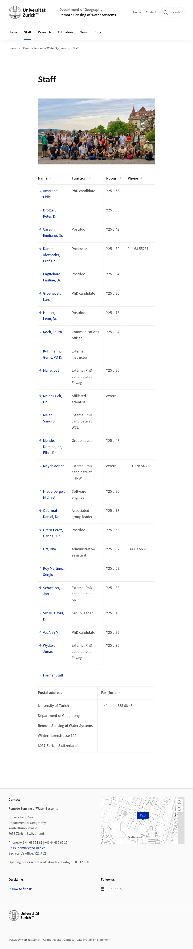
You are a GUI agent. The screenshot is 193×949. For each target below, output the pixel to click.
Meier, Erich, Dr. (52, 399)
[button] (179, 802)
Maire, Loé (51, 370)
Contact (151, 12)
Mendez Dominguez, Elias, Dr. (52, 447)
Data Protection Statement (93, 940)
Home (137, 12)
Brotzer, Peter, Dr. (50, 213)
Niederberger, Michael (54, 494)
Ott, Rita (49, 549)
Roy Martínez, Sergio (53, 571)
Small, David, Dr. (53, 616)
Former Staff (53, 675)
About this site (52, 940)
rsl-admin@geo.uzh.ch (29, 848)
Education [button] (65, 32)
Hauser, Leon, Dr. (50, 316)
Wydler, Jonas (49, 648)
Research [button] (44, 32)
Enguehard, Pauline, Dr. (52, 277)
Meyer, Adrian (53, 466)
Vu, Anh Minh (53, 632)
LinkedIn (111, 889)
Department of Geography (80, 9)
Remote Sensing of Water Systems (87, 15)
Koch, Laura (52, 332)
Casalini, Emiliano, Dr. (53, 232)
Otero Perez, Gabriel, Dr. (53, 533)
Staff (27, 32)
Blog (97, 32)
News (84, 32)
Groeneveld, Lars (52, 296)
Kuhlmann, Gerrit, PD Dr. (53, 354)
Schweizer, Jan (51, 591)
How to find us (22, 889)
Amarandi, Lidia (51, 194)
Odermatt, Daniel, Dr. (51, 513)
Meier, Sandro (49, 418)
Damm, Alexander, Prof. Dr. (51, 255)
